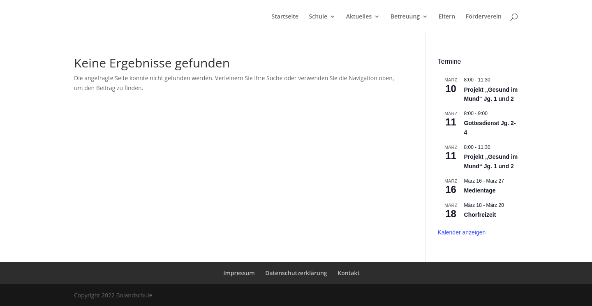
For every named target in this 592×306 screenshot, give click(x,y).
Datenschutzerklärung (296, 273)
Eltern (447, 17)
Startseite (285, 17)
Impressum (238, 273)
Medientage (480, 190)
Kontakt (349, 273)
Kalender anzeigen (462, 232)
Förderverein (484, 17)
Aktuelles (359, 17)
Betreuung (405, 17)
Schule (318, 17)
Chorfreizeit (480, 214)
